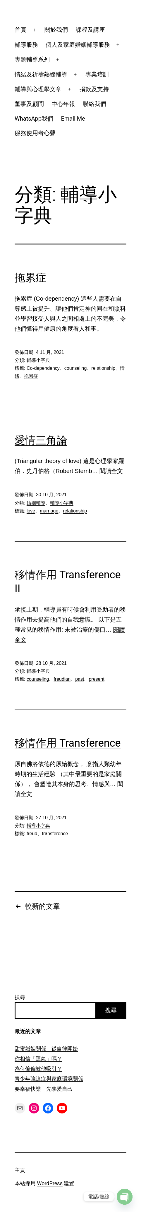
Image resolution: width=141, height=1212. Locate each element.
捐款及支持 (94, 89)
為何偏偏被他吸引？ (38, 1069)
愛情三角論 (41, 440)
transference (55, 833)
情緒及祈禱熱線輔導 (41, 74)
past (79, 679)
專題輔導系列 (32, 59)
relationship (103, 368)
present (96, 679)
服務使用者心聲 (35, 132)
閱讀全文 (111, 471)
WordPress (49, 1183)
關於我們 (56, 29)
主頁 (20, 1170)
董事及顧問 (29, 103)
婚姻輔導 (36, 502)
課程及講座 (90, 29)
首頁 (20, 29)
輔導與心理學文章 (38, 89)
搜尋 (20, 997)
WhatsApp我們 (34, 118)
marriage (49, 510)
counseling (75, 368)
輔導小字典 (38, 360)
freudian (62, 679)
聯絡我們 (94, 103)
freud (32, 833)
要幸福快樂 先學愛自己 (44, 1089)
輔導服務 (26, 44)
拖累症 (30, 278)
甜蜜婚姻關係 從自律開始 (46, 1048)
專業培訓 (97, 74)
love (31, 510)
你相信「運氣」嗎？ (38, 1058)
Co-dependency (43, 368)
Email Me (73, 118)
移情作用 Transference (68, 743)
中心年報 (63, 103)
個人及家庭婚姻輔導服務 (78, 44)
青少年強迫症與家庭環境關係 (49, 1079)
